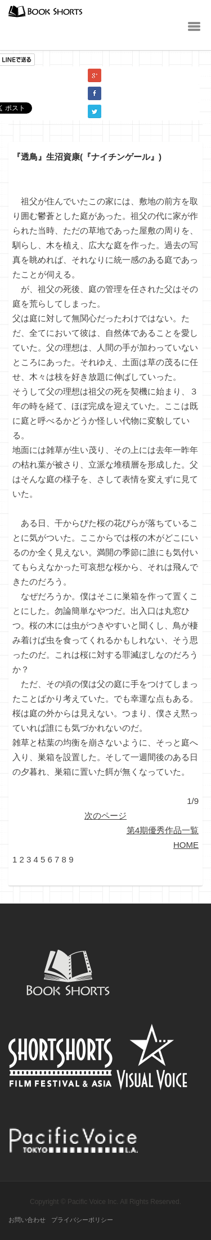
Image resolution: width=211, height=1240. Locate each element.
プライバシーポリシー (82, 1219)
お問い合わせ (27, 1219)
